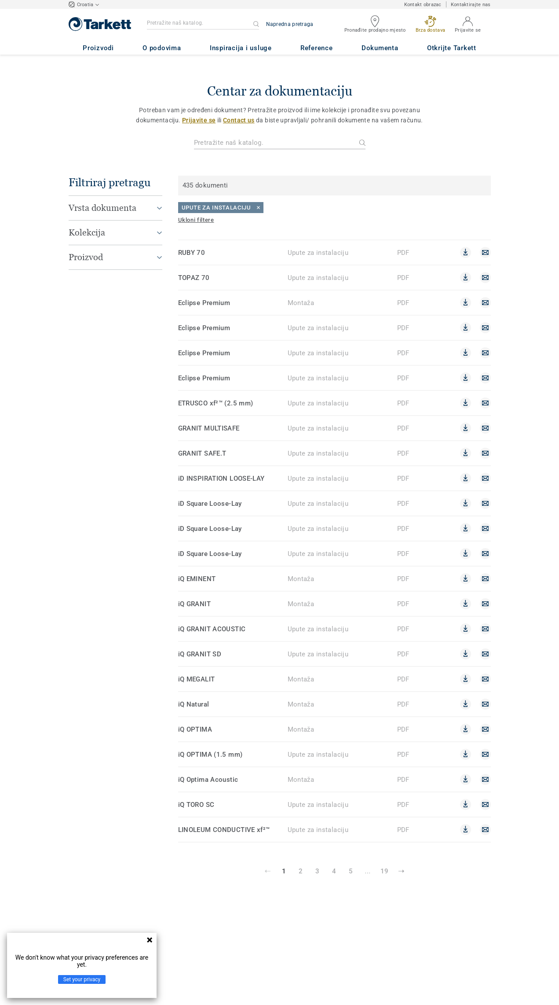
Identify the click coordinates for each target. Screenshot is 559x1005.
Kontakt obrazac (423, 4)
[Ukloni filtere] (196, 220)
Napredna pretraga (290, 24)
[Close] (220, 207)
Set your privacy (81, 979)
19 (384, 871)
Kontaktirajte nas (471, 4)
